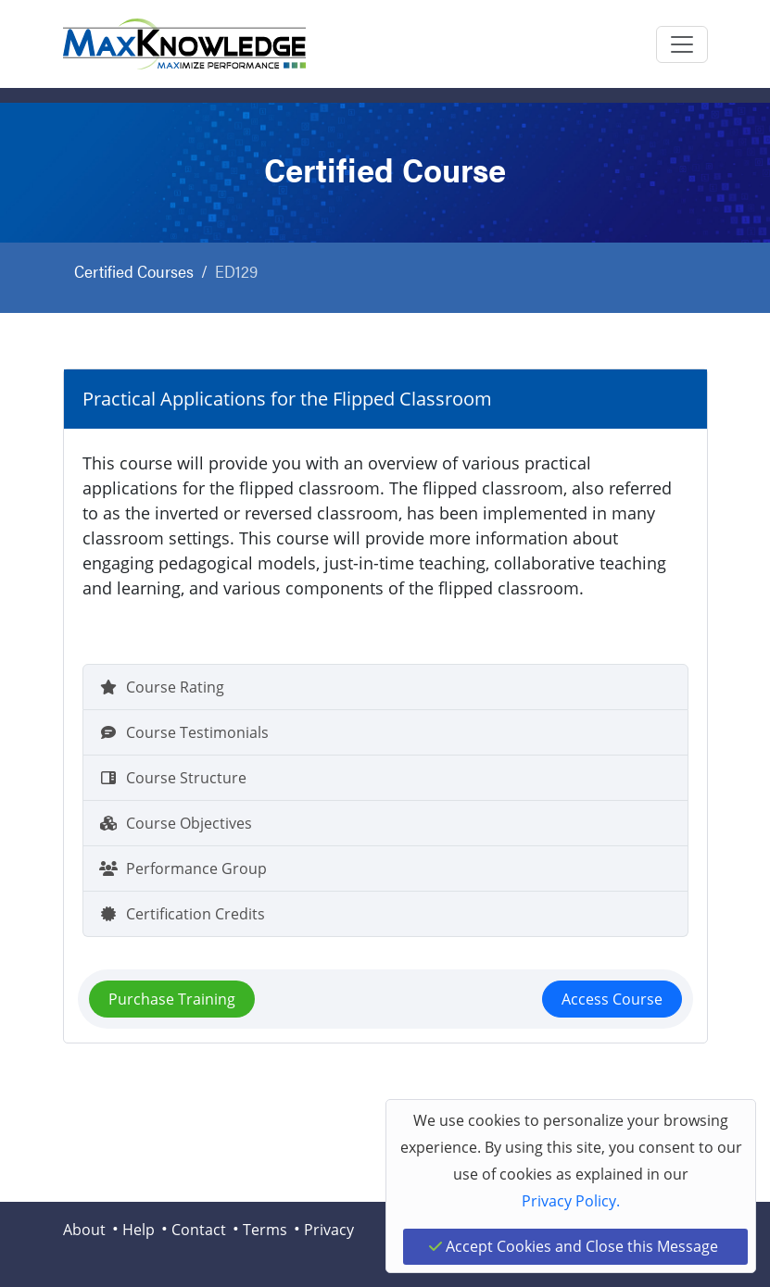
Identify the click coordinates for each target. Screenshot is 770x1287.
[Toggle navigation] (682, 44)
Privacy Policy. (571, 1201)
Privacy (329, 1229)
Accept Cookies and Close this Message (573, 1246)
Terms (265, 1229)
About (84, 1229)
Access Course (612, 999)
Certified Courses (134, 270)
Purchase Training (171, 999)
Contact (198, 1229)
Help (138, 1229)
